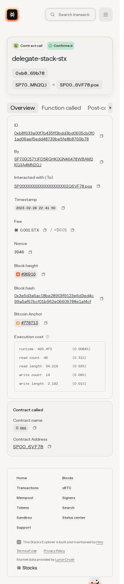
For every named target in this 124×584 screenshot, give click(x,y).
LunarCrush (65, 559)
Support (24, 527)
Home (22, 478)
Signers (68, 497)
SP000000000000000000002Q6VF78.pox (53, 186)
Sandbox (24, 517)
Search (68, 507)
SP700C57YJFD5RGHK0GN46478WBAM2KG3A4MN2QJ (53, 161)
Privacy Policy (54, 550)
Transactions (28, 488)
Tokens (23, 507)
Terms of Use (27, 550)
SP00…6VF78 (28, 446)
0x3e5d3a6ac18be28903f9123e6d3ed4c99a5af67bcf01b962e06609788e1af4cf (54, 298)
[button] (109, 108)
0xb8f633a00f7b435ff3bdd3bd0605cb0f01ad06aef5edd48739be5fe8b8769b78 (54, 136)
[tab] (22, 108)
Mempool (25, 497)
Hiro (99, 542)
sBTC (66, 488)
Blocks (67, 478)
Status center (74, 517)
